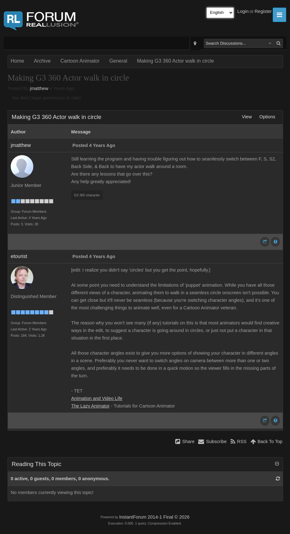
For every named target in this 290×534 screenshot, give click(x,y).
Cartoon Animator (80, 61)
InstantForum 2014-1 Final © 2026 (154, 517)
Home (17, 61)
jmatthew (39, 88)
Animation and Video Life (96, 398)
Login (243, 11)
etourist (19, 256)
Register (263, 11)
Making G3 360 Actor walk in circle (175, 61)
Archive (42, 61)
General (118, 61)
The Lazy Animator (90, 405)
